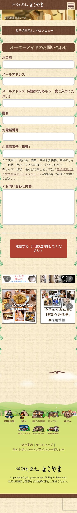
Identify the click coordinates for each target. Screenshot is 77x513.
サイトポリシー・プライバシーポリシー (38, 455)
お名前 (38, 62)
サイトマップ (44, 450)
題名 (38, 117)
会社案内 (27, 450)
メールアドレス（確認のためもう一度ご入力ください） (38, 98)
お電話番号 (38, 134)
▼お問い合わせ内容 (38, 208)
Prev (7, 285)
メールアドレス (38, 79)
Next (69, 285)
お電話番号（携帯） (38, 151)
